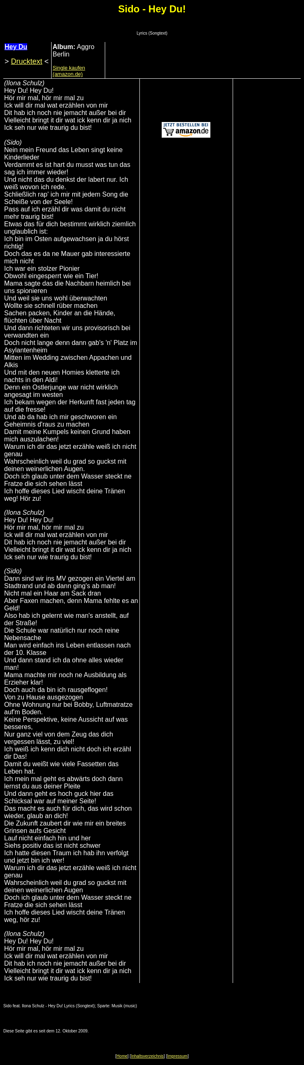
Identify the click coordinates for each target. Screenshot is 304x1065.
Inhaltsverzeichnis (147, 1056)
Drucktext (26, 61)
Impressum (177, 1056)
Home (121, 1056)
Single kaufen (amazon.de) (69, 71)
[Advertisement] (202, 63)
